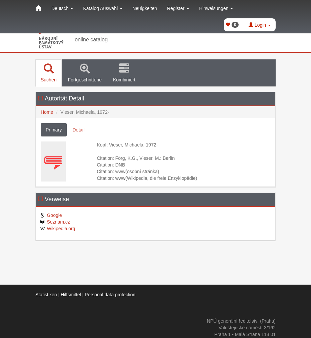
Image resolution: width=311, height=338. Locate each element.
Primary (54, 129)
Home (47, 112)
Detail (78, 129)
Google (50, 215)
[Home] (38, 8)
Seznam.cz (54, 222)
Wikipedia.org (57, 228)
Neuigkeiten (144, 8)
